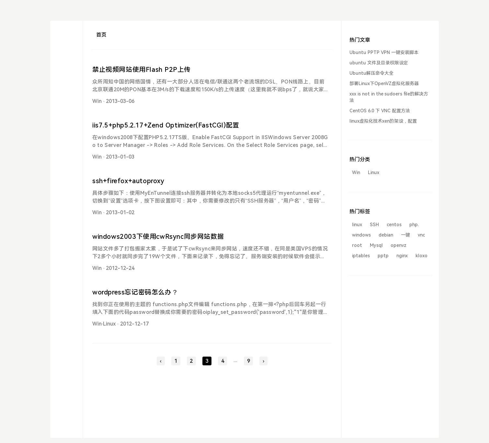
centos (394, 224)
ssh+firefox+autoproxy (128, 181)
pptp (383, 255)
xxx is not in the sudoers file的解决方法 (388, 97)
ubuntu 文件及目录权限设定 (378, 62)
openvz (398, 245)
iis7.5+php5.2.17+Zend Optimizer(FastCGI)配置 (165, 125)
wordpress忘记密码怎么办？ (135, 292)
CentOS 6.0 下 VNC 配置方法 (379, 110)
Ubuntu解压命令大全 (371, 73)
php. (414, 224)
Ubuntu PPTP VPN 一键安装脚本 (383, 52)
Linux (109, 324)
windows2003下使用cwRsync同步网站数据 (158, 236)
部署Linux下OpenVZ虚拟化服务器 (384, 83)
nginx (402, 255)
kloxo (421, 255)
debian (386, 235)
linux (357, 224)
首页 (101, 35)
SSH (374, 224)
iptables (361, 255)
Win (97, 101)
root (357, 245)
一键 (405, 235)
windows (361, 235)
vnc (421, 235)
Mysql (376, 245)
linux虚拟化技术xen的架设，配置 (383, 121)
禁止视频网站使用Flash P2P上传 (141, 69)
